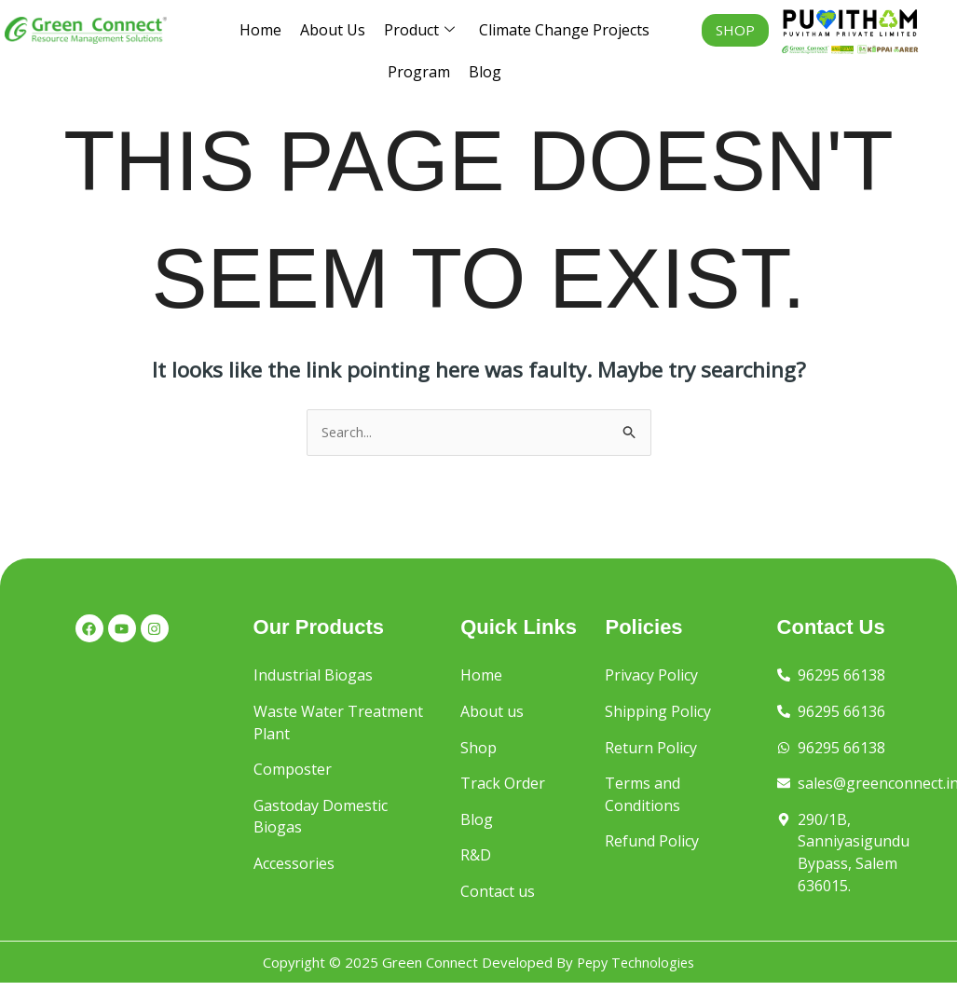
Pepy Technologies (635, 969)
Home (260, 30)
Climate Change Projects (564, 30)
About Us (332, 30)
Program (419, 72)
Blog (485, 72)
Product (419, 30)
